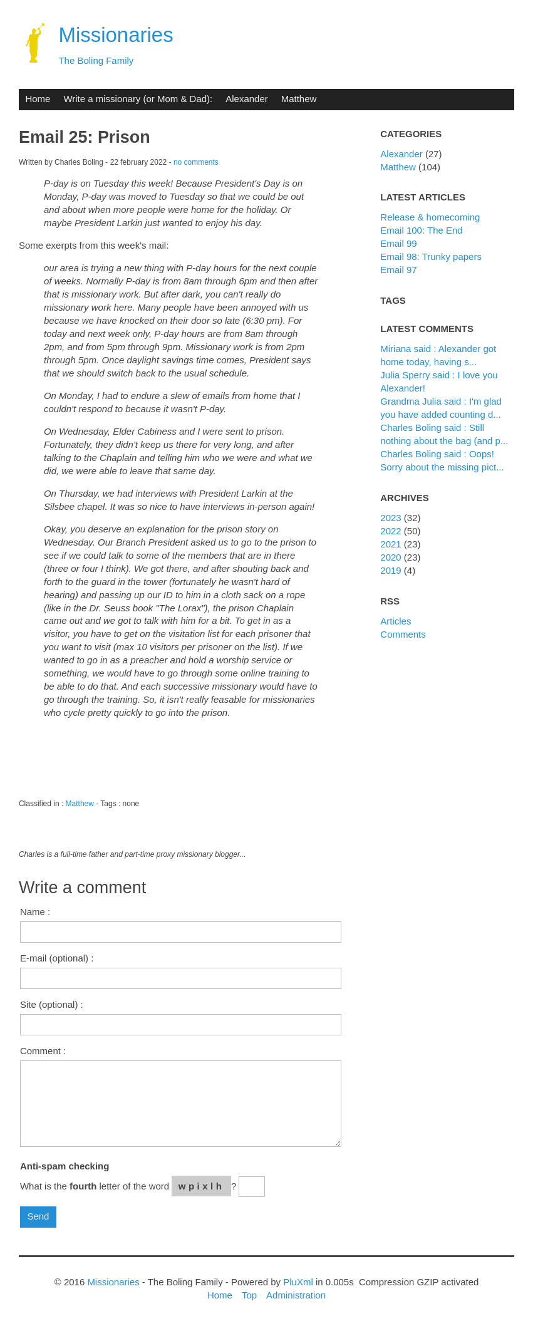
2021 (390, 544)
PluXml (298, 1282)
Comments (402, 634)
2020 (390, 557)
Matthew (299, 98)
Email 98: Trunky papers (431, 256)
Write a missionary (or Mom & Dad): (137, 98)
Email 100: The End (421, 230)
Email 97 (398, 269)
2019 (390, 570)
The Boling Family (95, 60)
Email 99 (398, 243)
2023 (390, 517)
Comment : (43, 1050)
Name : (35, 911)
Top (249, 1295)
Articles (395, 621)
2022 (390, 531)
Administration (296, 1295)
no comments (196, 162)
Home (37, 98)
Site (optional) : (51, 1004)
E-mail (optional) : (56, 958)
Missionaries (115, 34)
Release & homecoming (430, 217)
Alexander (246, 98)
